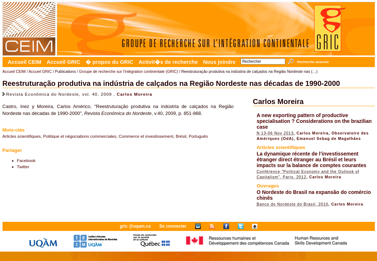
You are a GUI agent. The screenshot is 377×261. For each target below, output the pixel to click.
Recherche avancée (313, 62)
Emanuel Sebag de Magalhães (329, 138)
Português (198, 136)
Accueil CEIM (24, 62)
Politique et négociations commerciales (79, 136)
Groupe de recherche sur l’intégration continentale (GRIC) (128, 71)
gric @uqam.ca (135, 226)
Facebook (26, 160)
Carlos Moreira (134, 94)
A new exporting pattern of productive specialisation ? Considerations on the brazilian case (314, 121)
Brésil (181, 136)
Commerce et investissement (146, 136)
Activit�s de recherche (168, 62)
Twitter (23, 166)
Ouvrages (268, 185)
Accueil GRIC (63, 62)
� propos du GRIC (109, 62)
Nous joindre (219, 62)
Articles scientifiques (22, 136)
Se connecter (172, 226)
